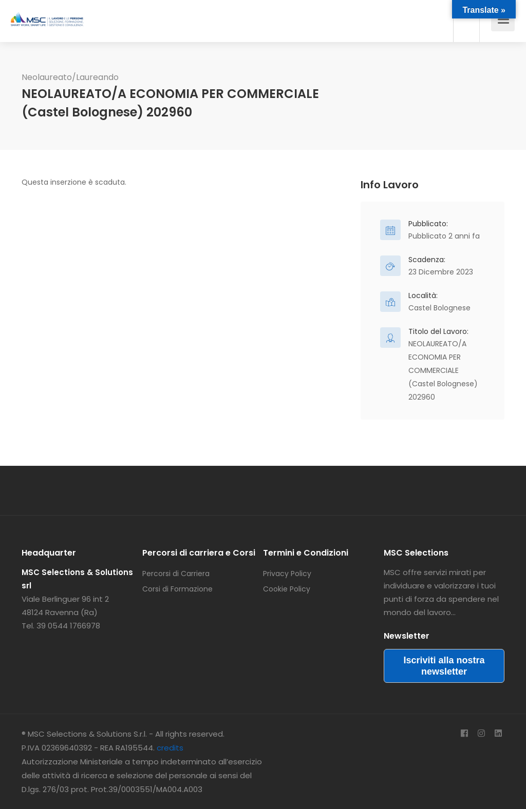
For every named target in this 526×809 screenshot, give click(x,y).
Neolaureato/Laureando (70, 77)
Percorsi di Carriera (176, 573)
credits (170, 747)
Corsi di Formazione (177, 589)
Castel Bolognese (439, 308)
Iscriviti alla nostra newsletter (443, 666)
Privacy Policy (287, 573)
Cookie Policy (286, 589)
